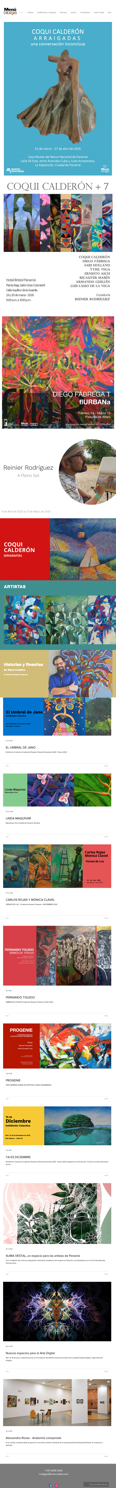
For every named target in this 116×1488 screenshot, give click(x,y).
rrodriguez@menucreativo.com (53, 1474)
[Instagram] (56, 1485)
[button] (30, 11)
